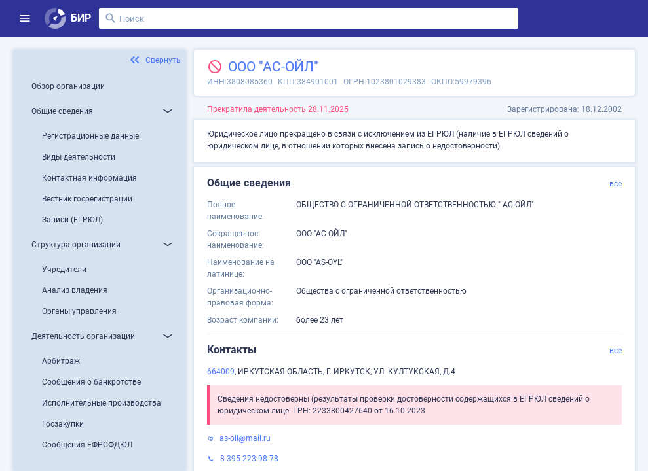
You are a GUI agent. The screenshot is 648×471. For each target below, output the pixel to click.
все (615, 183)
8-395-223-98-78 (249, 458)
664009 (221, 371)
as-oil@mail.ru (245, 438)
